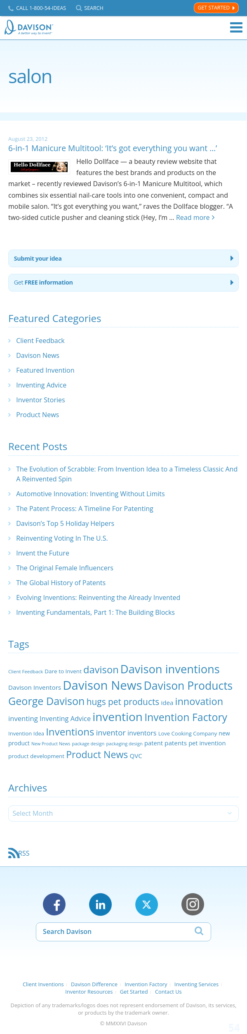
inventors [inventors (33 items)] (141, 733)
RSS (23, 853)
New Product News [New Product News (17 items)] (50, 744)
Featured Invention (45, 370)
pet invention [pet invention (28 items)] (207, 743)
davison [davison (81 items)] (101, 669)
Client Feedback (40, 340)
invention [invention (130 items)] (117, 716)
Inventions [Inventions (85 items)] (70, 731)
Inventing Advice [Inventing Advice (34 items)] (65, 718)
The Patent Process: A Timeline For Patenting (84, 508)
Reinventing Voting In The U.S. (62, 538)
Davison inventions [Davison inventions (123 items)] (170, 669)
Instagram (192, 904)
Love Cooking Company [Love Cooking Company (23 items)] (187, 733)
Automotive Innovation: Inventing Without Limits (90, 493)
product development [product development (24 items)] (36, 756)
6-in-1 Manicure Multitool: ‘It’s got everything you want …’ (112, 148)
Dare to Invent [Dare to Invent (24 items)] (63, 671)
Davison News (37, 355)
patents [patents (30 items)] (176, 743)
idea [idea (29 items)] (167, 702)
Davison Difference (94, 984)
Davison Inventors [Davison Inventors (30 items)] (34, 687)
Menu (236, 27)
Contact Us (168, 991)
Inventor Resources (89, 991)
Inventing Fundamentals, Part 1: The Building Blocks (95, 612)
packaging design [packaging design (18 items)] (124, 743)
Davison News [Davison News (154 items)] (102, 685)
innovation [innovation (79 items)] (199, 701)
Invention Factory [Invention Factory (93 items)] (185, 717)
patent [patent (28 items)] (153, 743)
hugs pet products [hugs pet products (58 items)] (123, 701)
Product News (37, 414)
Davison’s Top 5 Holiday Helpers (65, 523)
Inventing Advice (41, 385)
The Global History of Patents (61, 582)
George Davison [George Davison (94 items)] (46, 701)
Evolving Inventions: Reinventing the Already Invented (98, 597)
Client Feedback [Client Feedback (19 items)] (25, 671)
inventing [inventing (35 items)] (23, 718)
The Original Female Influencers (64, 567)
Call (41, 8)
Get (43, 282)
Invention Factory (146, 984)
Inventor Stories (40, 399)
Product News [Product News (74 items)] (97, 754)
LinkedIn (100, 904)
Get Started (214, 7)
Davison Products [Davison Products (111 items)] (188, 685)
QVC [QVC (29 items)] (136, 756)
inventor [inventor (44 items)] (111, 732)
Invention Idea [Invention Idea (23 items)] (26, 733)
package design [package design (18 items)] (88, 743)
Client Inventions (43, 984)
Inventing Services (196, 984)
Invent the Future (42, 553)
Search (93, 8)
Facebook (54, 904)
